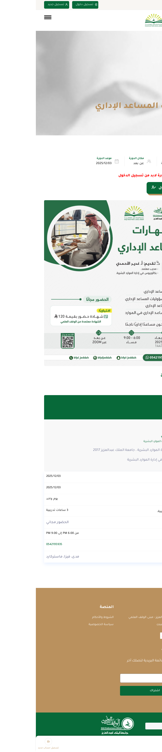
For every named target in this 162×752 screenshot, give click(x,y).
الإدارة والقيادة (135, 163)
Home (150, 96)
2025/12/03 (68, 163)
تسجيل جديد (22, 4)
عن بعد (102, 163)
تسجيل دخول (50, 4)
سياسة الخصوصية (65, 624)
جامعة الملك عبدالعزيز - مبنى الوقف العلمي (120, 617)
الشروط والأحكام (67, 617)
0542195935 (18, 544)
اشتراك (119, 690)
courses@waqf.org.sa (134, 624)
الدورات (135, 96)
